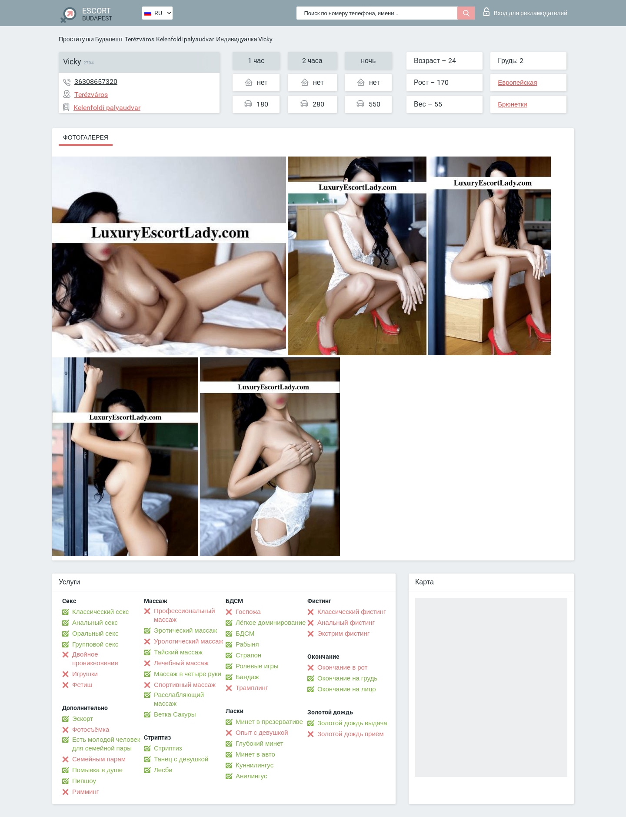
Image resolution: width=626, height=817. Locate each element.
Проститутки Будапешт (91, 39)
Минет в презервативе (269, 722)
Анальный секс (95, 623)
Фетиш (82, 685)
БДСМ (245, 633)
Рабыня (247, 644)
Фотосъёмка (90, 730)
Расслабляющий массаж (179, 699)
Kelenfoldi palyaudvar (185, 39)
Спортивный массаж (185, 685)
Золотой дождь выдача (352, 723)
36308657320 (95, 81)
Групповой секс (95, 644)
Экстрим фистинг (343, 633)
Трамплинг (252, 688)
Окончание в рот (342, 667)
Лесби (163, 770)
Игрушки (85, 674)
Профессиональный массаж (184, 615)
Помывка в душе (97, 770)
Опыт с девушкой (262, 733)
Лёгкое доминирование (271, 623)
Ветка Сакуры (175, 714)
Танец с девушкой (181, 759)
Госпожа (248, 612)
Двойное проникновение (95, 658)
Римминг (85, 792)
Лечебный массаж (181, 663)
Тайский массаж (178, 652)
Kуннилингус (254, 765)
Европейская (517, 83)
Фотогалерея (85, 137)
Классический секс (100, 612)
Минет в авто (255, 754)
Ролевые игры (257, 666)
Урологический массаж (188, 641)
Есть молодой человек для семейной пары (106, 744)
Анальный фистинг (346, 623)
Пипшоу (84, 781)
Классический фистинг (351, 612)
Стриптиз (168, 748)
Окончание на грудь (347, 678)
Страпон (248, 655)
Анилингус (251, 776)
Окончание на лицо (346, 689)
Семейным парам (99, 759)
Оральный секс (95, 633)
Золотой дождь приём (350, 734)
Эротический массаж (185, 630)
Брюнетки (512, 104)
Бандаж (247, 677)
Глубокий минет (259, 743)
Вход (525, 12)
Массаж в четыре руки (187, 674)
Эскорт (82, 719)
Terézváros (139, 39)
